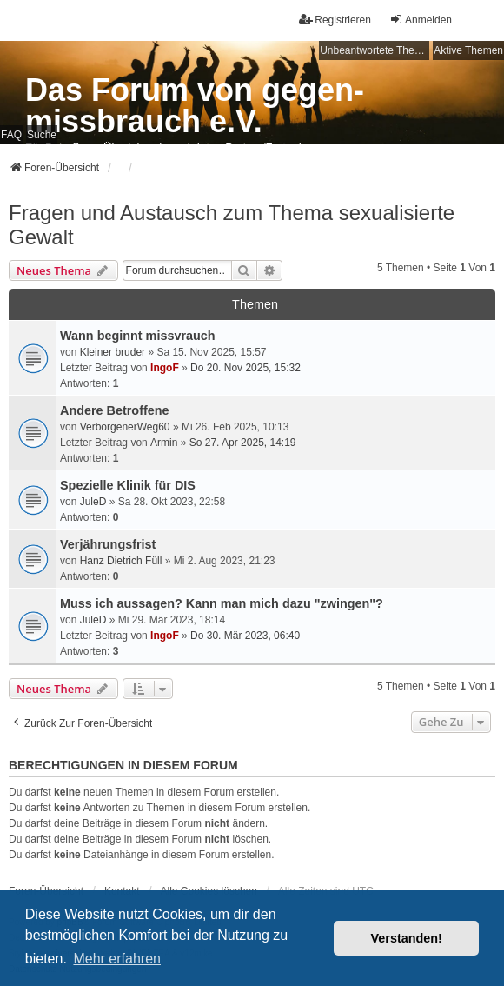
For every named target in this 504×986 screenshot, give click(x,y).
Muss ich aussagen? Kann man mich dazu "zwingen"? (221, 603)
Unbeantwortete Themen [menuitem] (374, 50)
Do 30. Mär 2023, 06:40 (245, 636)
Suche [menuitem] (41, 135)
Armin (163, 442)
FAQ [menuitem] (11, 135)
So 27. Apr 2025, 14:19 (242, 442)
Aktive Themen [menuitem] (468, 50)
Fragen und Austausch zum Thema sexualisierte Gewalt (231, 225)
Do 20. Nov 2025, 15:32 (245, 368)
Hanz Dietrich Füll (121, 561)
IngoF (164, 368)
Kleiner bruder (112, 352)
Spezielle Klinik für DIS (128, 485)
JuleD (93, 502)
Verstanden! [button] (406, 938)
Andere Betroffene (114, 410)
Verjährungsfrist (108, 544)
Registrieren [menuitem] (335, 19)
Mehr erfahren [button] (117, 958)
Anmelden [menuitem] (420, 19)
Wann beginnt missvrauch (138, 336)
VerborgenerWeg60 (125, 427)
